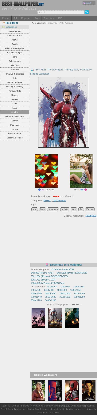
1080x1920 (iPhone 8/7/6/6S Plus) (47, 283)
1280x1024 (78, 286)
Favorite (25, 406)
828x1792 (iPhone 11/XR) (43, 280)
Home (5, 18)
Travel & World (14, 133)
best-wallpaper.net (86, 406)
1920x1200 (64, 293)
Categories (9, 27)
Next (81, 172)
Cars (15, 57)
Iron (35, 209)
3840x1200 (36, 300)
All (15, 18)
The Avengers (67, 23)
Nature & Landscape (14, 116)
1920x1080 (50, 293)
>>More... (75, 304)
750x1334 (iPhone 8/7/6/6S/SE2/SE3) (49, 276)
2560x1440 (36, 297)
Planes (15, 129)
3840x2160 (50, 300)
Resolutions (10, 23)
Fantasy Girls (15, 91)
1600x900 (62, 290)
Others (15, 121)
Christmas (14, 70)
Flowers (14, 95)
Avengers (53, 209)
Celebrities (15, 65)
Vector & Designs (15, 138)
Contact (15, 406)
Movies (14, 112)
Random (49, 18)
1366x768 (35, 290)
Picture (89, 209)
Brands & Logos (14, 53)
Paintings (14, 125)
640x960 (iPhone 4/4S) (42, 273)
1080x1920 (90, 216)
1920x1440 (79, 293)
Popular (26, 18)
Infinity (65, 209)
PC (60, 18)
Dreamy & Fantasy (14, 87)
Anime (15, 40)
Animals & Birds (14, 35)
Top (37, 18)
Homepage (36, 406)
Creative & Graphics (15, 74)
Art (81, 209)
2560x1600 (50, 297)
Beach (15, 44)
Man (42, 209)
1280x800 (65, 286)
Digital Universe (14, 82)
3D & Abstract (14, 31)
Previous (46, 172)
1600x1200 (36, 293)
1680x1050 (75, 290)
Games (14, 99)
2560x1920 (64, 297)
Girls (15, 104)
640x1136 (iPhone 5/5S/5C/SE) (72, 273)
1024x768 (52, 286)
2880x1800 (79, 297)
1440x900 (48, 290)
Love (14, 108)
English (87, 3)
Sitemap (48, 406)
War (74, 209)
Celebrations (15, 61)
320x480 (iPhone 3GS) (62, 269)
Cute (15, 78)
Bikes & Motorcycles (14, 48)
